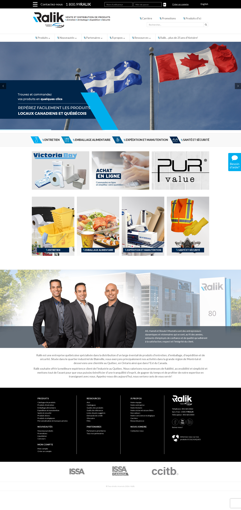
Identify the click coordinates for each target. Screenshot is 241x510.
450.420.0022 (187, 409)
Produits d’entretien (46, 405)
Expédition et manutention (48, 410)
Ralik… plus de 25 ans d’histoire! (179, 37)
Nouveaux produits (45, 431)
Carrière (147, 18)
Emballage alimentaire (47, 408)
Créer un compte (180, 4)
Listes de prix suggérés (96, 413)
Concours (42, 438)
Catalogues (91, 405)
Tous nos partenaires (95, 433)
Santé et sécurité (44, 413)
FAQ (88, 421)
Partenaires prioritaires (96, 431)
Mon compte (43, 448)
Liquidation (42, 436)
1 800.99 (187, 412)
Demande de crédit (95, 415)
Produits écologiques (46, 418)
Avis (88, 402)
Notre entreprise (137, 405)
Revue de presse (137, 421)
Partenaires (93, 37)
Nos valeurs (135, 413)
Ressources (141, 37)
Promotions (169, 18)
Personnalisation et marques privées (53, 421)
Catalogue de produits (46, 402)
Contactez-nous (52, 4)
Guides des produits (95, 408)
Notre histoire (136, 408)
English (204, 3)
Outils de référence (95, 410)
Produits (43, 37)
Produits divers (44, 415)
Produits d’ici (193, 18)
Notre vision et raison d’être (141, 410)
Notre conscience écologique (142, 415)
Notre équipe (135, 402)
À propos (117, 37)
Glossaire (91, 418)
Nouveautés (66, 37)
